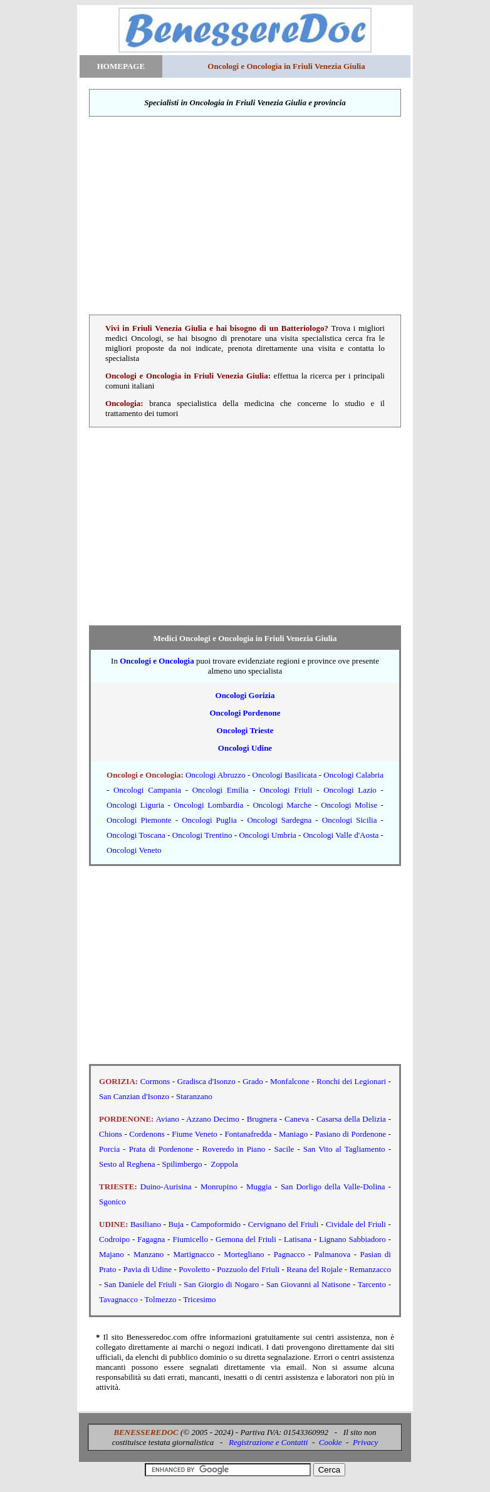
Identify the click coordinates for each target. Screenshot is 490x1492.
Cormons (155, 1081)
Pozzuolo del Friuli (248, 1269)
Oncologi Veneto (134, 850)
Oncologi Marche (282, 805)
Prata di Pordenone (161, 1149)
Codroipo (114, 1239)
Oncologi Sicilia (349, 820)
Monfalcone (290, 1081)
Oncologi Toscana (136, 835)
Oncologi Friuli (285, 790)
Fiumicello (190, 1239)
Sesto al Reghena (127, 1164)
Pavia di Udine (147, 1269)
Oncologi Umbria (267, 835)
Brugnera (262, 1119)
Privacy (365, 1442)
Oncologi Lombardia (208, 805)
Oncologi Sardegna (279, 820)
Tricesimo (199, 1299)
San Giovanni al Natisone (308, 1284)
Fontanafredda (247, 1134)
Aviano (167, 1119)
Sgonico (112, 1201)
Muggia (258, 1186)
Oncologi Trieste (245, 730)
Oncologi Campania (147, 790)
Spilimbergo (182, 1164)
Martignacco (193, 1254)
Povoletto (194, 1269)
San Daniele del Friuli (140, 1284)
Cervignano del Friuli (283, 1224)
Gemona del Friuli (246, 1239)
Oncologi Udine (245, 748)
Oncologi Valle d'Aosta (341, 835)
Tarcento (372, 1284)
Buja (176, 1224)
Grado (252, 1081)
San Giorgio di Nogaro (221, 1284)
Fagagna (151, 1239)
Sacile (284, 1149)
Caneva (296, 1119)
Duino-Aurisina (166, 1186)
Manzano (148, 1254)
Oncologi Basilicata (285, 775)
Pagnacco (289, 1254)
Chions (110, 1134)
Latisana (297, 1239)
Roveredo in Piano (233, 1149)
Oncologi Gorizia (245, 695)
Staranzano (194, 1096)
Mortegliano (244, 1254)
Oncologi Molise (349, 805)
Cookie (330, 1442)
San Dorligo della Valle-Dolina (333, 1186)
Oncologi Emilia (220, 790)
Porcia (109, 1149)
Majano (111, 1254)
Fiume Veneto (194, 1134)
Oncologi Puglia (209, 820)
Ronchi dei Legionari (351, 1081)
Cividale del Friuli (356, 1224)
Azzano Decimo (212, 1119)
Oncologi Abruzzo (215, 775)
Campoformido (216, 1224)
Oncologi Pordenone (244, 712)
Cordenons (146, 1134)
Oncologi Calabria (353, 775)
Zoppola (224, 1164)
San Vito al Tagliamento (344, 1149)
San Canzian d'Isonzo (134, 1096)
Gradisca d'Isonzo (206, 1081)
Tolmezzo (161, 1299)
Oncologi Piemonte (139, 820)
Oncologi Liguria (135, 805)
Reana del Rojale (314, 1269)
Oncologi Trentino (202, 835)
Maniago (293, 1134)
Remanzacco (370, 1269)
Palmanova (333, 1254)
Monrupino (219, 1186)
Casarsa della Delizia (351, 1119)
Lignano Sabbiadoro (352, 1239)
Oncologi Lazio (350, 790)
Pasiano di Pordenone (350, 1134)
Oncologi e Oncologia (157, 660)
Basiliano (145, 1224)
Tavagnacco (118, 1299)
